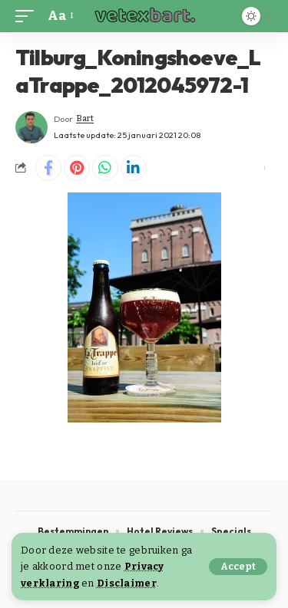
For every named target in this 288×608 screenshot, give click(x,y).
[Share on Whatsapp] (105, 168)
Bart (85, 118)
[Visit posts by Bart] (31, 127)
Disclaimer (127, 583)
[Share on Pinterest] (77, 168)
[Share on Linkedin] (134, 168)
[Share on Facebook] (48, 168)
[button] (238, 566)
